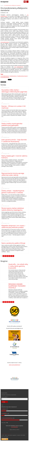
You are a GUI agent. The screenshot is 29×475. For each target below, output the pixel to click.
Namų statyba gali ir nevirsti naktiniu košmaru (14, 157)
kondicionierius (13, 76)
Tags (2, 74)
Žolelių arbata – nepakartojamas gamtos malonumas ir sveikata (13, 192)
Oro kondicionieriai (5, 42)
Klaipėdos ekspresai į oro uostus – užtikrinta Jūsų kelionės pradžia (14, 226)
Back (4, 82)
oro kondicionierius (5, 77)
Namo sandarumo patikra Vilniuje (13, 243)
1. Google (3, 409)
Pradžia (2, 5)
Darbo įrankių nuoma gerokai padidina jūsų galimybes (12, 124)
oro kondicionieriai (18, 66)
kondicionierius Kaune (22, 76)
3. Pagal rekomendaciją (6, 418)
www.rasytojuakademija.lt (14, 364)
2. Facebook (4, 413)
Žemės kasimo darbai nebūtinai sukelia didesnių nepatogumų (13, 209)
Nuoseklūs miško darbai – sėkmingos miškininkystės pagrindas (14, 91)
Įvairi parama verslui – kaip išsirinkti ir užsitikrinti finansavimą (14, 141)
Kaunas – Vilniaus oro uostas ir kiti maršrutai (14, 107)
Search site (27, 2)
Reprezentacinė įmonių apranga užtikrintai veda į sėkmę (13, 174)
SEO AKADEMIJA (14, 427)
